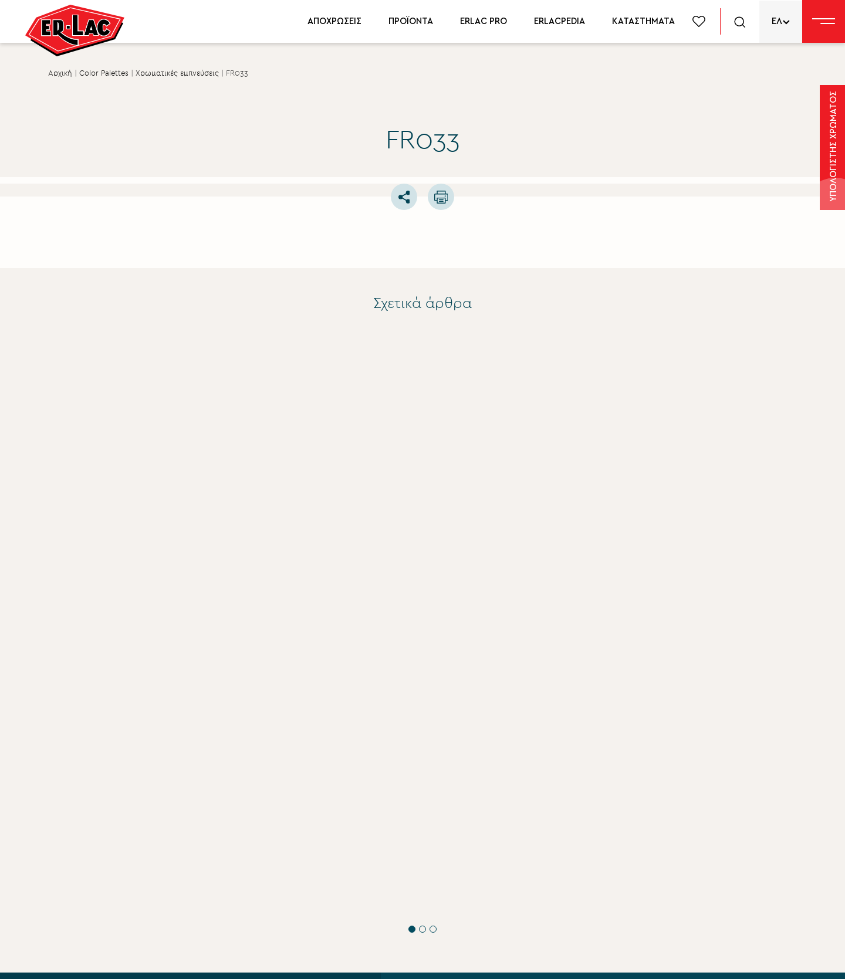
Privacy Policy (243, 959)
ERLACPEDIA (559, 21)
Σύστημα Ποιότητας (461, 795)
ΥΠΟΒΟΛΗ (129, 870)
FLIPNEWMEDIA (759, 959)
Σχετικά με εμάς (453, 775)
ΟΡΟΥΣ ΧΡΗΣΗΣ (200, 828)
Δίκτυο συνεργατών (697, 853)
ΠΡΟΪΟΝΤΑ (410, 21)
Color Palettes (104, 73)
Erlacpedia (676, 833)
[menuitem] (780, 21)
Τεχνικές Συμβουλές (131, 541)
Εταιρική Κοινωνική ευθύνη (476, 834)
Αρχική (60, 73)
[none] (780, 21)
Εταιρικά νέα (445, 814)
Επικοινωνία (444, 894)
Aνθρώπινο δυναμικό (464, 854)
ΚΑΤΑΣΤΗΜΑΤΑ (643, 21)
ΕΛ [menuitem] (777, 21)
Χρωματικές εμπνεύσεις (177, 73)
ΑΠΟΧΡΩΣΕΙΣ (334, 21)
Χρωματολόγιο (687, 813)
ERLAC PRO (483, 21)
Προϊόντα (675, 793)
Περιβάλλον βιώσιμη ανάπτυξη (485, 874)
